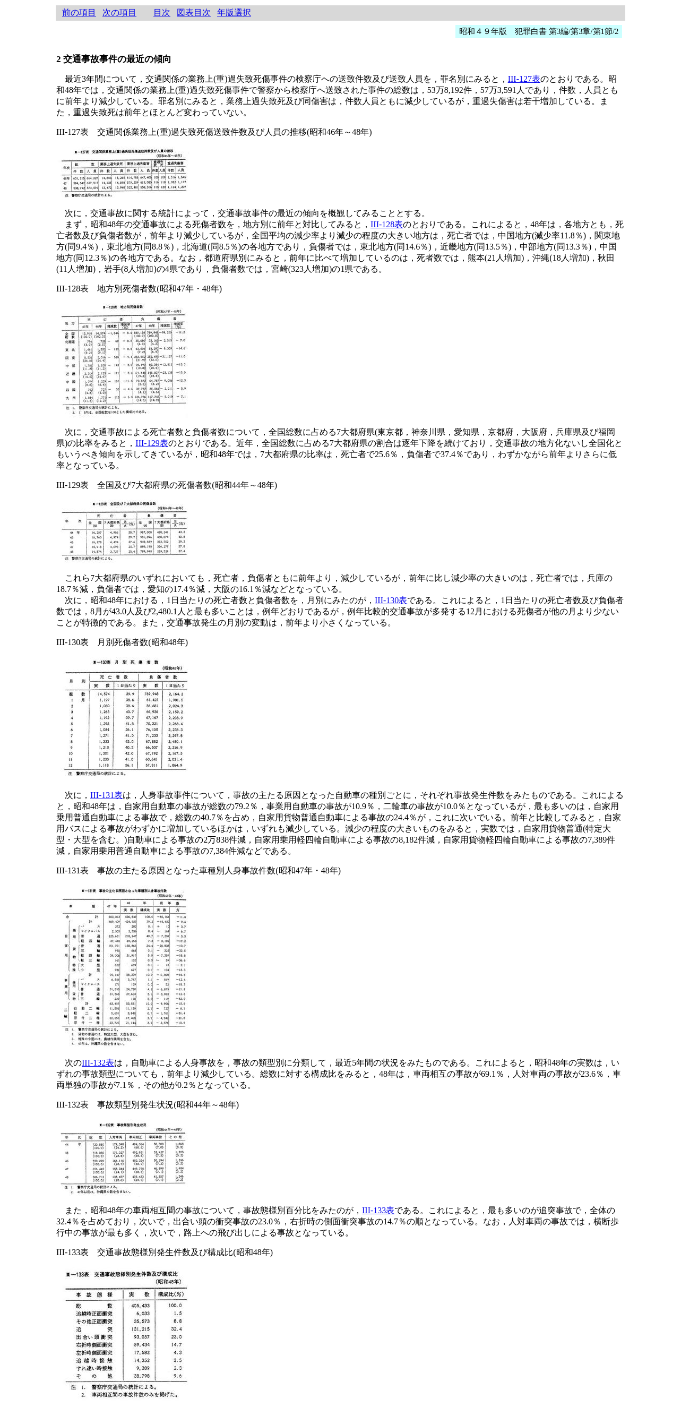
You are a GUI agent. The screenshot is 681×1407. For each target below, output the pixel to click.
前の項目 (79, 12)
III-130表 (391, 600)
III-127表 (524, 78)
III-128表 (386, 224)
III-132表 (98, 1062)
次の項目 (119, 12)
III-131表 (106, 795)
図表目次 (194, 12)
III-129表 (151, 443)
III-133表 (378, 1210)
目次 (161, 12)
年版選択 (234, 12)
